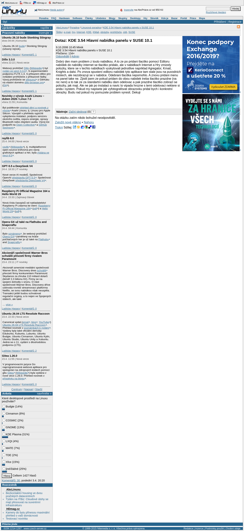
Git (5, 85)
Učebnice (101, 18)
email (25, 322)
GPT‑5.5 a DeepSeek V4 (17, 166)
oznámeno (14, 233)
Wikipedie (36, 68)
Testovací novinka (16, 518)
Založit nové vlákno (68, 122)
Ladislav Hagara (11, 54)
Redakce (188, 528)
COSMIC (10, 420)
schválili (41, 270)
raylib (5, 146)
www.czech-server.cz (35, 528)
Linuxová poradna (91, 27)
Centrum (16, 389)
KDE (89, 32)
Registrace (235, 21)
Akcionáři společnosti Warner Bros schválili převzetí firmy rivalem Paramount (24, 255)
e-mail (67, 32)
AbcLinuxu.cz (9, 2)
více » (9, 304)
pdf (35, 208)
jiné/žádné (10, 468)
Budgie (8, 406)
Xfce (7, 462)
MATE (8, 448)
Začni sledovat (78, 111)
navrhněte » (44, 393)
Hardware (64, 18)
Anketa (6, 393)
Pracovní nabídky (13, 32)
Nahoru (89, 122)
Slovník (154, 18)
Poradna (43, 18)
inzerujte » (45, 32)
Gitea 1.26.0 (9, 355)
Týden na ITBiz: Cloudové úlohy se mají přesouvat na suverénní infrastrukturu (27, 502)
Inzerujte (128, 9)
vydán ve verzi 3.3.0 (14, 71)
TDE (7, 455)
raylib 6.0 (8, 138)
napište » (45, 27)
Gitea (10, 372)
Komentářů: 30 (11, 480)
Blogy (112, 18)
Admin (75, 56)
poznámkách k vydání (36, 327)
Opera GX (8, 236)
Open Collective (25, 124)
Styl (4, 21)
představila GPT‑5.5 (23, 177)
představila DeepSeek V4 (30, 180)
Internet (80, 32)
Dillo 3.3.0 (8, 59)
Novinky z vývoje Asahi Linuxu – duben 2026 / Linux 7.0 (23, 97)
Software (77, 18)
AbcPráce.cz (56, 2)
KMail (96, 32)
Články (89, 18)
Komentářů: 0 (29, 133)
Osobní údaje (233, 528)
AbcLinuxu (13, 489)
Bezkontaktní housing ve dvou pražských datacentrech (24, 495)
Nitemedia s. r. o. (106, 528)
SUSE (131, 32)
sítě (125, 32)
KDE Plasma (12, 434)
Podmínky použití (214, 528)
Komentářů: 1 (29, 54)
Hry (145, 18)
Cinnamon (10, 413)
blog (33, 322)
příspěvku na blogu (13, 378)
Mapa (202, 18)
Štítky (59, 32)
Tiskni (59, 127)
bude (22, 46)
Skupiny (122, 18)
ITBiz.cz (25, 2)
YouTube (44, 322)
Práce (193, 18)
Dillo (26, 68)
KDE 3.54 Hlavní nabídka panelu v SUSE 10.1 (128, 27)
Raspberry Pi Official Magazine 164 (26, 207)
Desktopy (135, 18)
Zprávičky (8, 27)
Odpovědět (62, 56)
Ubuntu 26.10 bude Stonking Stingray (26, 37)
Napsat (28, 389)
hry (73, 32)
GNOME (9, 427)
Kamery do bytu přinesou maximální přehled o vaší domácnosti (28, 514)
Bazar (174, 18)
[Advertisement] (99, 101)
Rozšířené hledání (216, 12)
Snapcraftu (14, 242)
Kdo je (164, 18)
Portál (183, 18)
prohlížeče (116, 32)
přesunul (31, 79)
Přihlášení (220, 21)
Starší (38, 389)
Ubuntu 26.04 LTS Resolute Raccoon (26, 313)
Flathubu (44, 239)
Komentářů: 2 (29, 350)
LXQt (7, 441)
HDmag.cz (40, 2)
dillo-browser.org (34, 82)
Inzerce (199, 528)
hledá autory (57, 9)
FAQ (53, 18)
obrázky (104, 32)
